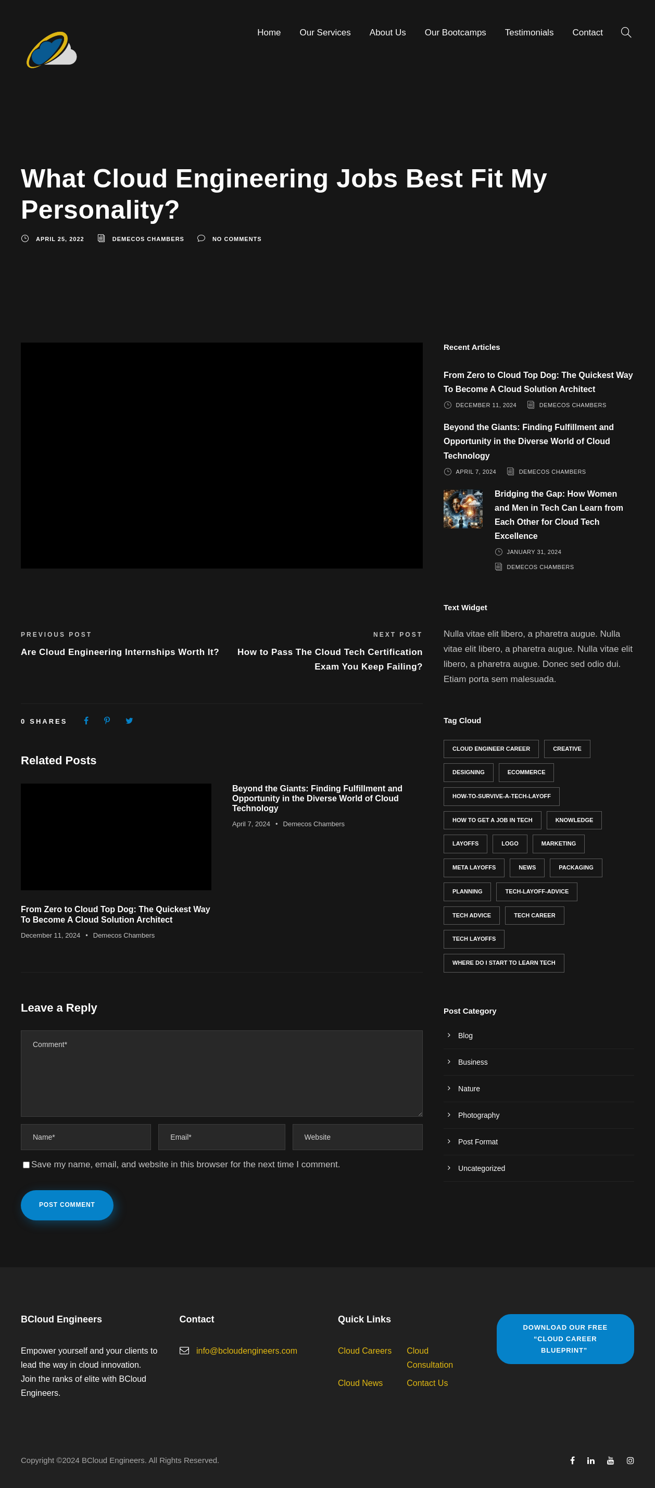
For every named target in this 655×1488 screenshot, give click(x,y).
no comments (237, 239)
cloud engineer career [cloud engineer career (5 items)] (491, 749)
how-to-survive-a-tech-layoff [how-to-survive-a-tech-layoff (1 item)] (501, 796)
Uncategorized (481, 1168)
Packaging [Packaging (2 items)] (576, 867)
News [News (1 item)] (527, 867)
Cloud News (360, 1383)
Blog (465, 1035)
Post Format (478, 1142)
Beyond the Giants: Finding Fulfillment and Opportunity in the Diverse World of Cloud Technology (317, 798)
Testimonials (529, 32)
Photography (478, 1115)
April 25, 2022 (60, 239)
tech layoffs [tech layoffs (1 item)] (474, 939)
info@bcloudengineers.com (246, 1350)
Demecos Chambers (148, 239)
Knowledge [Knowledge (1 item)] (575, 820)
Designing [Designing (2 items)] (468, 772)
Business (473, 1062)
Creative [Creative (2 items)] (567, 749)
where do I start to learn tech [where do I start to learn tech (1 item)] (504, 963)
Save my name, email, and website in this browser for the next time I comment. (185, 1164)
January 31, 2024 (534, 552)
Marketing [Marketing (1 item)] (558, 843)
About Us (388, 32)
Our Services (325, 32)
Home (269, 32)
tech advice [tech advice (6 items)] (471, 915)
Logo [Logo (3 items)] (509, 843)
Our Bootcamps (455, 32)
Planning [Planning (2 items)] (467, 891)
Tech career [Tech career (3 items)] (534, 915)
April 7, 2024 (251, 824)
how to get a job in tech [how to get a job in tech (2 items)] (492, 820)
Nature (469, 1089)
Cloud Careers (365, 1350)
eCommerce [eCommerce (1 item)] (527, 772)
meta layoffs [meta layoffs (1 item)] (474, 867)
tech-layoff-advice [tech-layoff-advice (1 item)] (537, 891)
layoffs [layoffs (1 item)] (465, 843)
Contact (587, 32)
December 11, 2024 (50, 935)
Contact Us (427, 1383)
